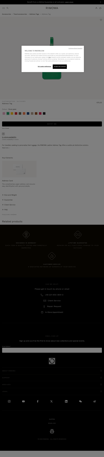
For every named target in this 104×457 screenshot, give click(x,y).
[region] (53, 59)
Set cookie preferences (44, 66)
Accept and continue (60, 66)
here (49, 57)
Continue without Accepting (75, 48)
